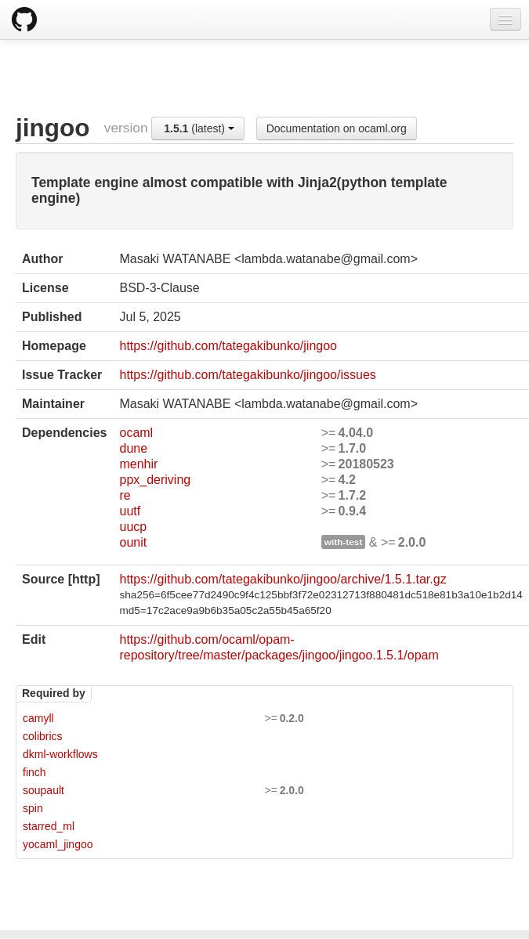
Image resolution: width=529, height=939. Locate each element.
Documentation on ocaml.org (336, 128)
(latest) (199, 128)
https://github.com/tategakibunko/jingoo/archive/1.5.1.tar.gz (282, 579)
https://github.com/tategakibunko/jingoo (228, 345)
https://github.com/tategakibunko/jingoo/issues (247, 374)
